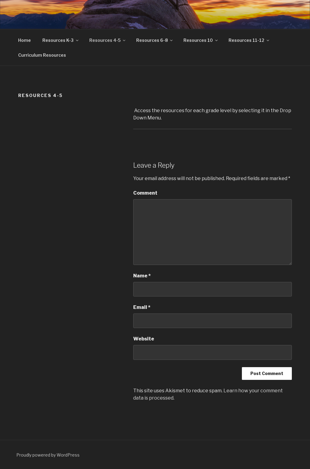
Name (142, 276)
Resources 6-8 (154, 40)
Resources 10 (201, 40)
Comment (145, 193)
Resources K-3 (60, 40)
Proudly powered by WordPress (48, 454)
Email (141, 307)
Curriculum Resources (42, 55)
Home (24, 40)
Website (143, 339)
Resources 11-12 (249, 40)
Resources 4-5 (107, 40)
